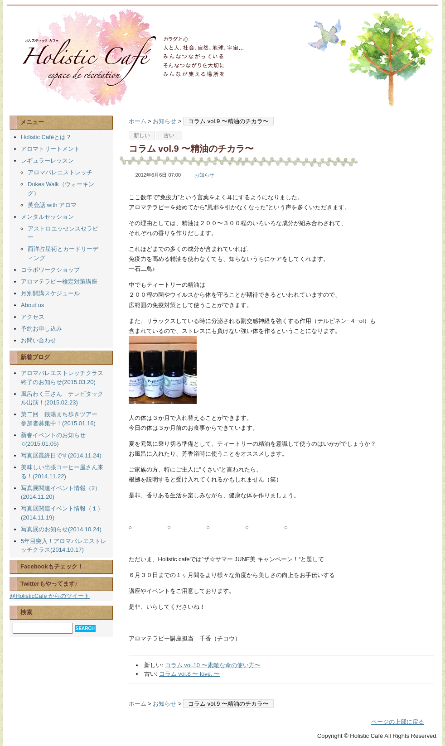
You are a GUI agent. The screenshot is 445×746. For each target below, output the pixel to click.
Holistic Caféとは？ (46, 137)
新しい (142, 135)
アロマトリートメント (50, 148)
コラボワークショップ (50, 269)
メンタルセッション (47, 216)
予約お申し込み (41, 328)
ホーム (137, 121)
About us (32, 305)
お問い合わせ (38, 340)
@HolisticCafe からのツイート (50, 595)
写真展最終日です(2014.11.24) (61, 455)
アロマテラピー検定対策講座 (59, 281)
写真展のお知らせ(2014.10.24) (61, 529)
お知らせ (164, 121)
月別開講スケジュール (50, 293)
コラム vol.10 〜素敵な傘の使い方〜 (213, 665)
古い (169, 135)
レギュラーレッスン (47, 160)
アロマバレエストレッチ (60, 172)
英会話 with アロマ (52, 205)
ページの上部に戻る (397, 721)
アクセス (32, 316)
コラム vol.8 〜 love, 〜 (189, 673)
